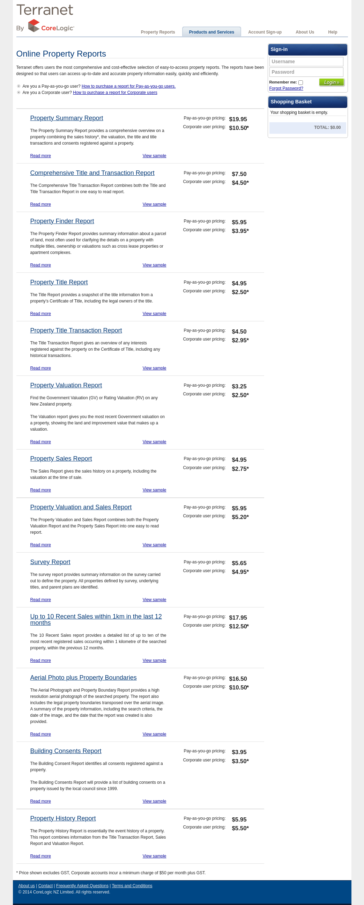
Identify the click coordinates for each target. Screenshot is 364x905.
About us (26, 885)
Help (332, 32)
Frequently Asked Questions (82, 885)
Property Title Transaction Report (76, 330)
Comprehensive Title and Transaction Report (92, 172)
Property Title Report (59, 282)
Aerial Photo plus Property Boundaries (83, 677)
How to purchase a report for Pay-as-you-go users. (129, 86)
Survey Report (50, 562)
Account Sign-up (265, 32)
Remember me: (286, 82)
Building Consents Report (66, 750)
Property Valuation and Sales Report (81, 507)
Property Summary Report (66, 118)
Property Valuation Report (66, 385)
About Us (305, 32)
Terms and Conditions (132, 885)
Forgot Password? (286, 88)
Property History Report (63, 818)
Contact (45, 885)
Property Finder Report (62, 221)
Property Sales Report (61, 458)
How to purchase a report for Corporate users (115, 92)
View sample (154, 155)
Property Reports (158, 32)
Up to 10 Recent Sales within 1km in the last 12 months (96, 619)
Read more (40, 155)
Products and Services (211, 32)
